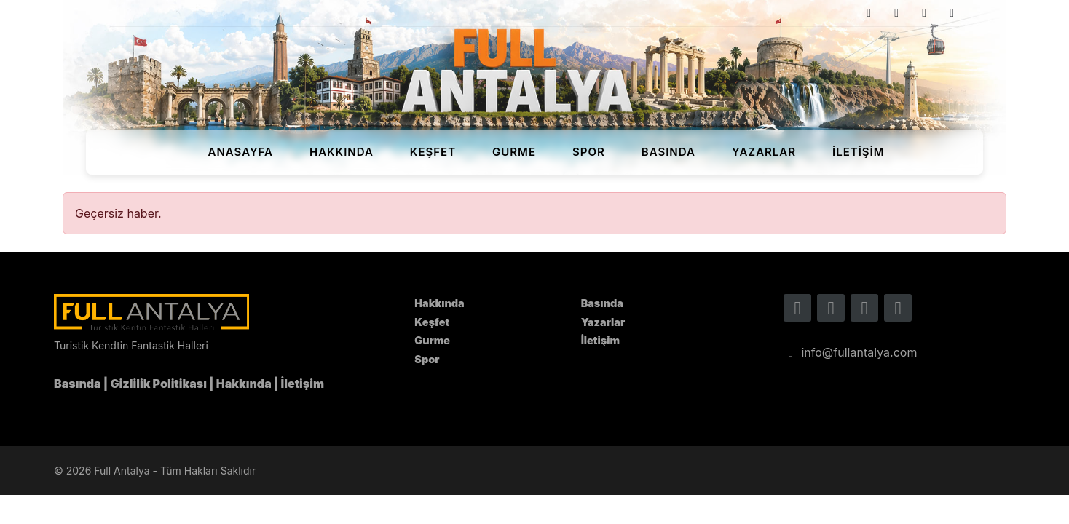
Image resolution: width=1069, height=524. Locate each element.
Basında (668, 152)
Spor (588, 152)
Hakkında (341, 152)
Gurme (514, 152)
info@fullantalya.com (850, 352)
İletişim (858, 152)
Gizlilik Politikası (159, 383)
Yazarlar (764, 152)
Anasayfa (240, 152)
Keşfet (433, 152)
